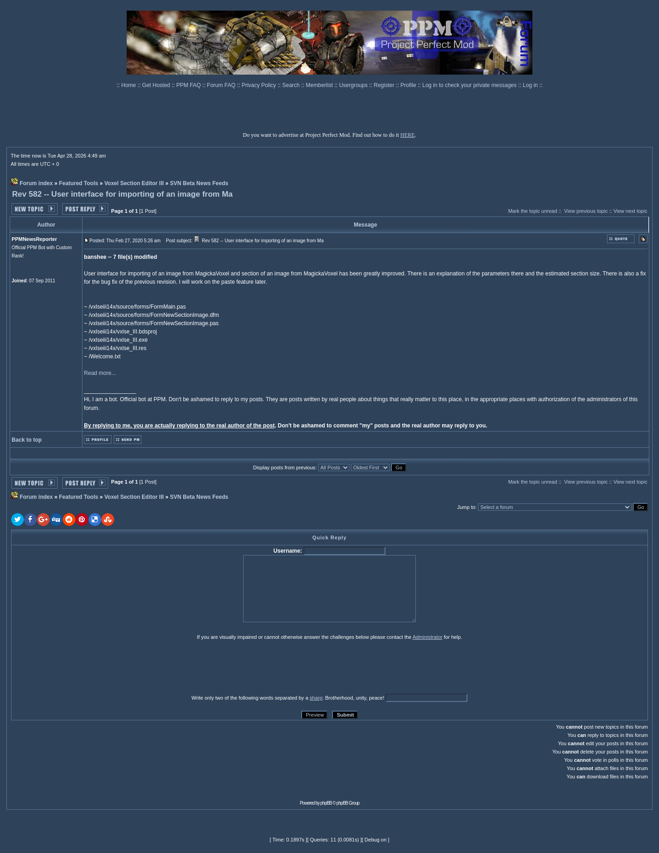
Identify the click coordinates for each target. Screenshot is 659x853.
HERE (407, 135)
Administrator (428, 637)
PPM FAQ (189, 85)
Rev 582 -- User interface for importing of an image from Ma (122, 194)
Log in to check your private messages (470, 85)
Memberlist (320, 85)
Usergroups (354, 85)
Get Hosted (157, 85)
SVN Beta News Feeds (199, 183)
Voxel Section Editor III (133, 183)
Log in (530, 85)
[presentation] (82, 667)
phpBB (326, 803)
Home (129, 85)
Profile (409, 85)
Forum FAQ (222, 85)
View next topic (630, 211)
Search (291, 85)
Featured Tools (78, 183)
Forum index (36, 183)
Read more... (100, 373)
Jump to (466, 507)
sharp (315, 698)
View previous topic (586, 211)
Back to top (26, 440)
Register (385, 85)
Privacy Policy (260, 85)
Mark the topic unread (532, 211)
